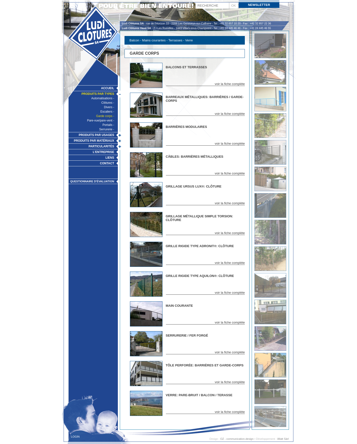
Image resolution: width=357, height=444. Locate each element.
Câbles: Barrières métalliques (194, 156)
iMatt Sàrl (283, 438)
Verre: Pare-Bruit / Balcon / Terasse (199, 395)
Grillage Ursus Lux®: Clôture (193, 186)
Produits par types (98, 94)
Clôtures (106, 102)
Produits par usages (96, 135)
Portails (107, 125)
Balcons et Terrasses (186, 67)
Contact (107, 163)
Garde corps (104, 116)
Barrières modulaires (186, 127)
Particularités (101, 146)
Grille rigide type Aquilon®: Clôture (200, 276)
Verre (189, 40)
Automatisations (101, 98)
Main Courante (179, 305)
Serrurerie (105, 129)
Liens (110, 157)
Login (75, 436)
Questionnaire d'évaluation (92, 181)
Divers (108, 107)
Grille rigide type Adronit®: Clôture (200, 246)
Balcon (134, 40)
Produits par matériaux (94, 140)
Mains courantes (154, 40)
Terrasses (175, 40)
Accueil (107, 88)
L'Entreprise (103, 152)
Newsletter (259, 5)
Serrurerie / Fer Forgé (187, 335)
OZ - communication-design (236, 438)
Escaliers (106, 111)
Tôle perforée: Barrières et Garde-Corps (205, 365)
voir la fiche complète (230, 84)
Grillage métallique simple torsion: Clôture (199, 218)
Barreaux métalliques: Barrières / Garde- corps (205, 98)
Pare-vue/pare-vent (99, 120)
